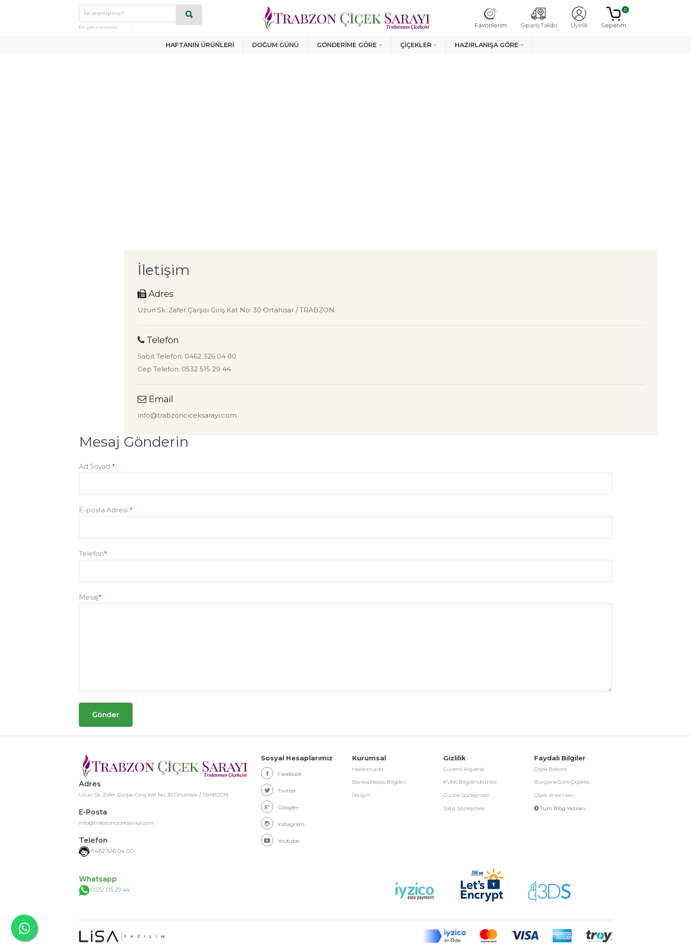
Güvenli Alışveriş (463, 769)
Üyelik (579, 18)
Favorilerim (491, 18)
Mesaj (90, 597)
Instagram (283, 823)
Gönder (105, 715)
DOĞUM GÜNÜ (275, 45)
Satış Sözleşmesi (464, 808)
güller (125, 27)
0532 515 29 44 (102, 890)
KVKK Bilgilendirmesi (470, 782)
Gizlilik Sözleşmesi (466, 795)
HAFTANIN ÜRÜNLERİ (200, 45)
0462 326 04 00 (110, 851)
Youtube (280, 840)
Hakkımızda (367, 769)
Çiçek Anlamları (554, 795)
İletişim (361, 795)
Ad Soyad (97, 466)
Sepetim (613, 18)
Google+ (280, 806)
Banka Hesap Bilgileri (379, 782)
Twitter (278, 790)
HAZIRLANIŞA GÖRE (486, 45)
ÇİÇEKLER (415, 45)
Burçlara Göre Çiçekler (562, 782)
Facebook (281, 773)
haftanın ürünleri (153, 27)
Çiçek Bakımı (550, 769)
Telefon (93, 553)
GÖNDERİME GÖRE (347, 45)
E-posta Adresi (106, 510)
